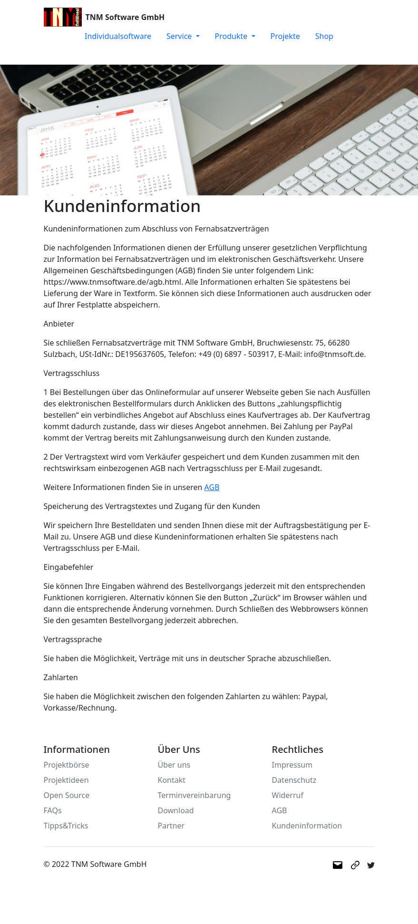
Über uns (174, 765)
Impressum (292, 765)
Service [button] (180, 36)
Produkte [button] (232, 36)
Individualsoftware (118, 36)
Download (176, 810)
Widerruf (287, 795)
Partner (171, 825)
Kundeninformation (307, 825)
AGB (212, 487)
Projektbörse (66, 765)
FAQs (53, 810)
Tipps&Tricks (66, 825)
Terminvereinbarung (194, 795)
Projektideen (66, 780)
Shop (324, 36)
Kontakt (172, 780)
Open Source (67, 795)
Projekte (285, 36)
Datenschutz (294, 780)
